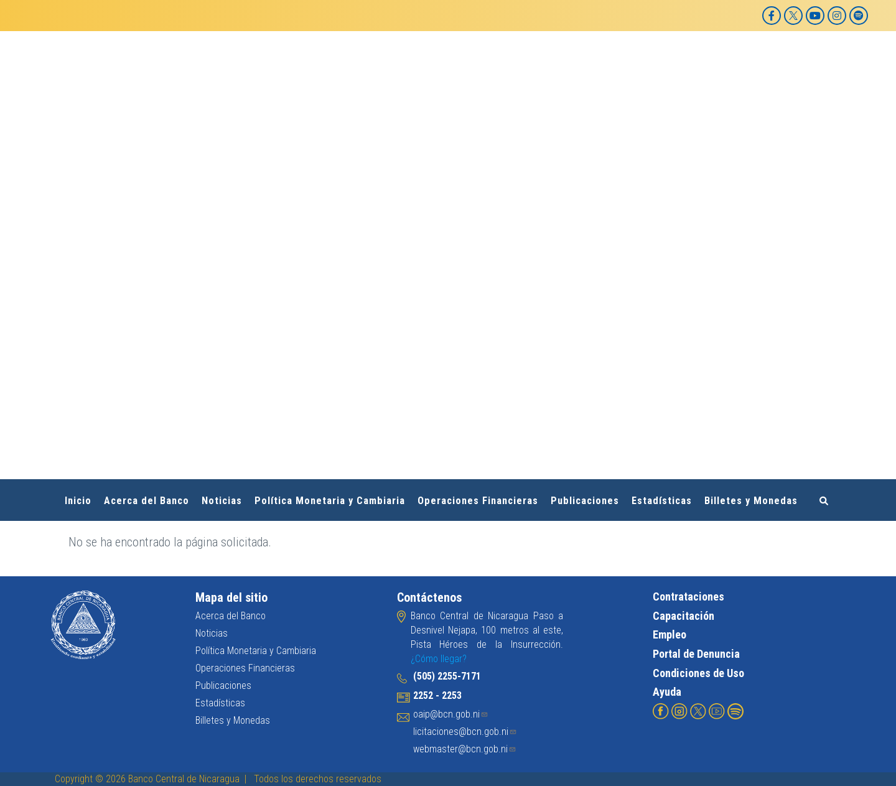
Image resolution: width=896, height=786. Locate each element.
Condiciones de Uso (698, 672)
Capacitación (683, 615)
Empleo (669, 634)
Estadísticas (662, 501)
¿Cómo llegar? (439, 659)
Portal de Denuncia (696, 653)
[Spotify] (858, 15)
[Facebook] (771, 15)
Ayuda (667, 691)
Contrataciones (688, 596)
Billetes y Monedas (751, 501)
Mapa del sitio (231, 597)
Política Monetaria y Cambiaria (329, 501)
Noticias (222, 501)
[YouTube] (815, 15)
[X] (793, 15)
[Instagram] (837, 15)
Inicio (78, 501)
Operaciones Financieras (478, 501)
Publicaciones (585, 501)
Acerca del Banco (146, 501)
